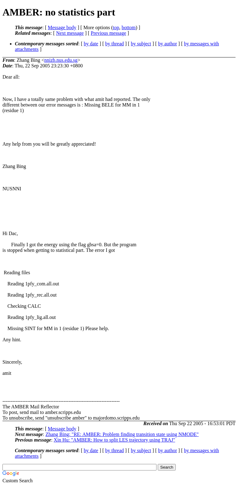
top (116, 27)
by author (167, 43)
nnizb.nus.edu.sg (60, 60)
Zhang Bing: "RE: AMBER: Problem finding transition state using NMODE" (122, 434)
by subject (141, 43)
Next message (70, 33)
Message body (62, 27)
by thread (114, 43)
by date (91, 43)
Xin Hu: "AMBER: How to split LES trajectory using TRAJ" (114, 440)
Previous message (108, 33)
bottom (128, 27)
